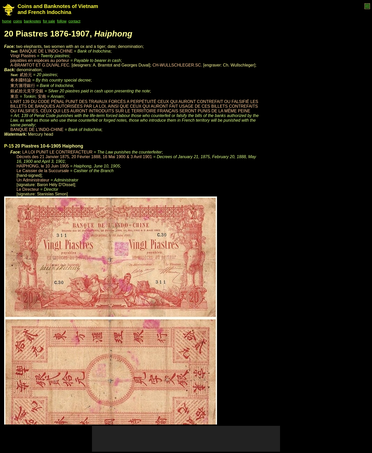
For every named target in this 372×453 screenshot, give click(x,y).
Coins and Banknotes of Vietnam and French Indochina (58, 9)
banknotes (32, 21)
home (6, 21)
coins (17, 21)
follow (62, 21)
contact (74, 21)
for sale (49, 21)
